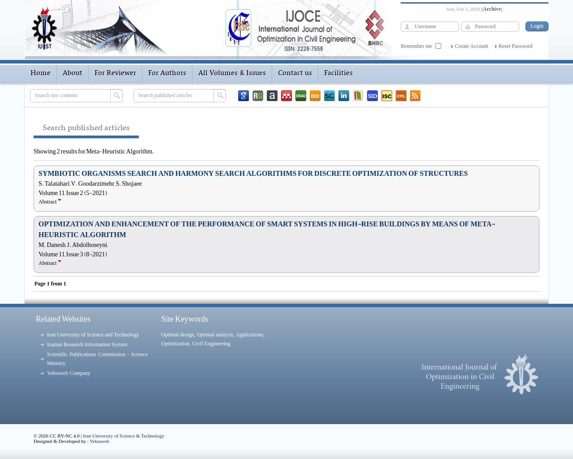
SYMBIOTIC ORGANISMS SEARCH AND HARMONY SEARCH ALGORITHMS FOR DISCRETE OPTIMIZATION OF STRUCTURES (253, 173)
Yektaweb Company (68, 373)
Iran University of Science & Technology (123, 435)
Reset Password (516, 46)
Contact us (295, 73)
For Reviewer (115, 73)
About (72, 73)
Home (40, 73)
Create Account (471, 46)
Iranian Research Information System (87, 344)
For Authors (167, 73)
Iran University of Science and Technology (93, 335)
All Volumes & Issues (232, 73)
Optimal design (177, 335)
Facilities (338, 73)
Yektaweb (99, 441)
